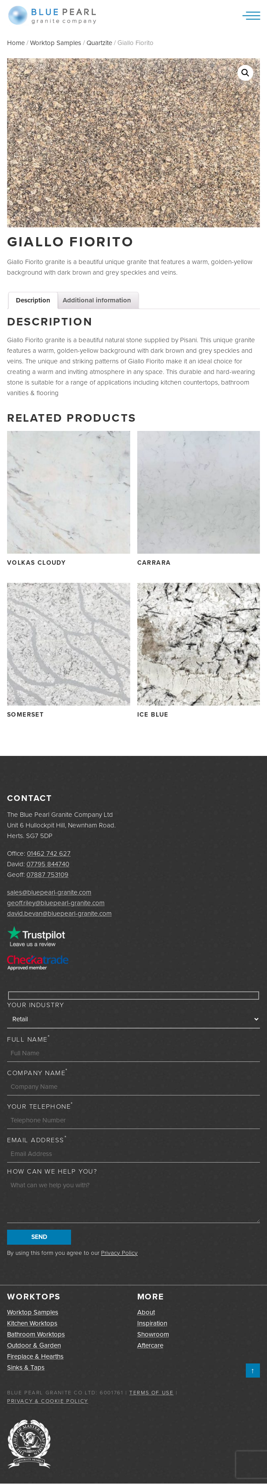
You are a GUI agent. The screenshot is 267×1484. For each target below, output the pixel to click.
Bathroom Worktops (36, 1334)
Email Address (37, 1139)
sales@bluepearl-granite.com (49, 892)
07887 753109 (47, 874)
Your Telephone (40, 1106)
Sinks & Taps (26, 1367)
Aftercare (150, 1345)
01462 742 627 (49, 853)
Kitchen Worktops (32, 1323)
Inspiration (152, 1323)
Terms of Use (151, 1392)
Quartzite (99, 43)
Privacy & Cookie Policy (47, 1401)
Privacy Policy (119, 1252)
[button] (245, 73)
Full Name (28, 1039)
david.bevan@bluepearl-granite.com (59, 913)
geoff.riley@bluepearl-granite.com (56, 902)
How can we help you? (52, 1171)
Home (16, 43)
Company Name (37, 1072)
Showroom (153, 1334)
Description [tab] (33, 300)
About (146, 1312)
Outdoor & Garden (34, 1345)
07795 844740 (47, 863)
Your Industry (35, 1004)
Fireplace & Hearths (35, 1356)
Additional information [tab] (97, 300)
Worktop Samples (55, 43)
